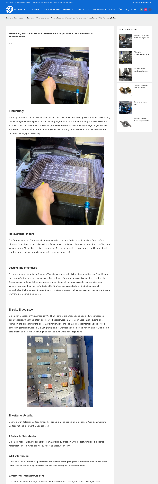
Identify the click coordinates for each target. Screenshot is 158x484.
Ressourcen (18, 18)
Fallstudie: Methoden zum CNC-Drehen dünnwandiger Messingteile (141, 86)
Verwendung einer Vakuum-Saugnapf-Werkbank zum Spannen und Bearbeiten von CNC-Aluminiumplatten (76, 18)
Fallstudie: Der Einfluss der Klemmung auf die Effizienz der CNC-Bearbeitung (141, 37)
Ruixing (8, 18)
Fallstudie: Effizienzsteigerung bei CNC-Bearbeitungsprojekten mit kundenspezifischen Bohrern (142, 53)
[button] (128, 10)
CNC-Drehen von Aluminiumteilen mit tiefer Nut (140, 70)
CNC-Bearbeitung (75, 117)
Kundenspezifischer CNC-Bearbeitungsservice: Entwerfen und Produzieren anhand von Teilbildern (142, 103)
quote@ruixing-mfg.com (142, 2)
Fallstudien (30, 18)
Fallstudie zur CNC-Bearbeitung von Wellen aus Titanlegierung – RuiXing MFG (142, 120)
